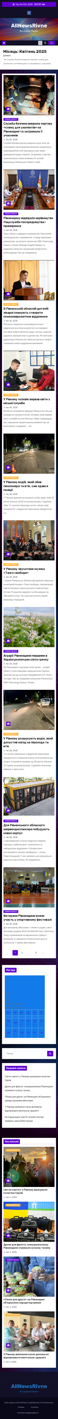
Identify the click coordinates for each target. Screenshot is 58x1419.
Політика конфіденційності (28, 1413)
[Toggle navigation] (40, 42)
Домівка (7, 55)
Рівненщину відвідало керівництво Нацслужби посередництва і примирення (28, 222)
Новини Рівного (11, 304)
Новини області (11, 119)
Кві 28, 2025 (12, 750)
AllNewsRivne (29, 25)
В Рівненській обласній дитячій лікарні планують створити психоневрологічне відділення (25, 312)
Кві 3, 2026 (11, 1362)
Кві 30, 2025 (12, 139)
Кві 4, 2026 (11, 1197)
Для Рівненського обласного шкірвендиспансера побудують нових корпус (26, 829)
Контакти (34, 1407)
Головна (21, 1407)
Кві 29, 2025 (12, 494)
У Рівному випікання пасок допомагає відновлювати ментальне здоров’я (26, 1356)
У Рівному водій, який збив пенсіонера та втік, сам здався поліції (25, 486)
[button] (45, 42)
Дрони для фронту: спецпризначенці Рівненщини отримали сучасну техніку (26, 1246)
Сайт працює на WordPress (15, 1402)
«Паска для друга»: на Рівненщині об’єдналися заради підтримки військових (24, 1302)
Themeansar (47, 1402)
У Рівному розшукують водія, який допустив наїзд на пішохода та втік (28, 742)
